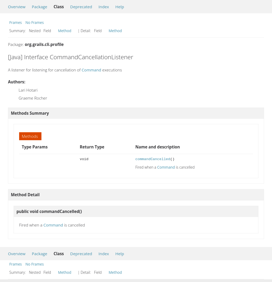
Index (104, 6)
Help (119, 6)
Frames (15, 22)
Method (64, 30)
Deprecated (81, 6)
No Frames (35, 22)
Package (39, 6)
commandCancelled (152, 159)
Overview (17, 6)
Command (91, 69)
